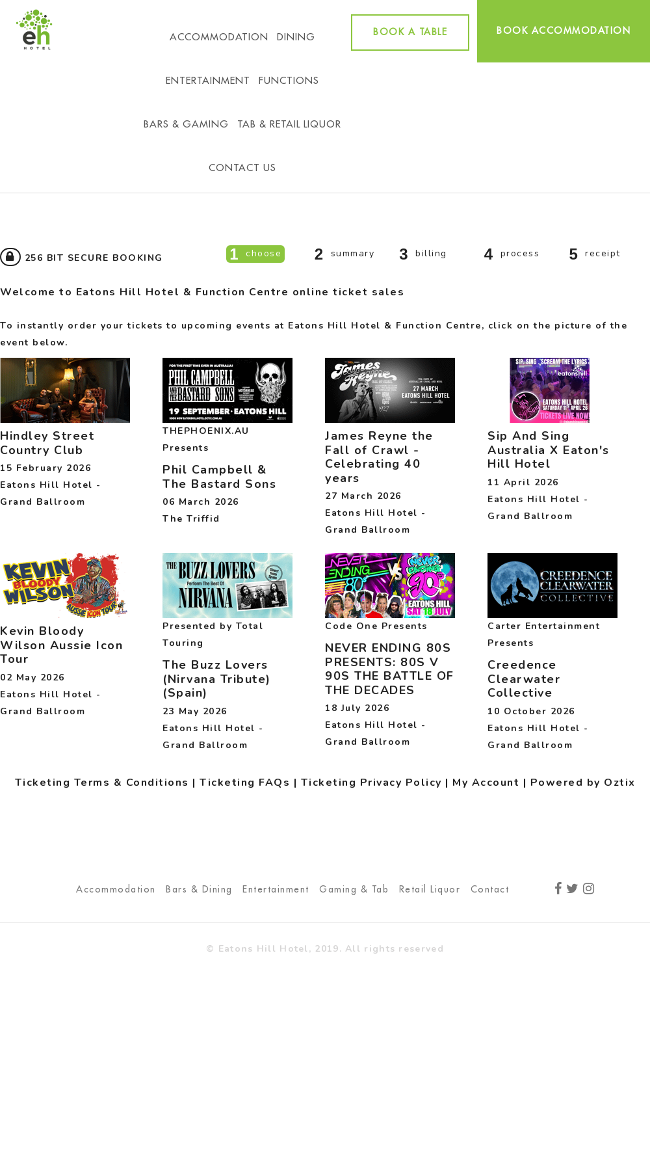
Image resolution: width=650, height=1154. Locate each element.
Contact (490, 889)
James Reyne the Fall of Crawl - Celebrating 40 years (379, 457)
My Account (485, 782)
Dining (296, 37)
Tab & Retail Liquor (289, 124)
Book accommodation (563, 30)
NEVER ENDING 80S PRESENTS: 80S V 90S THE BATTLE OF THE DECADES (389, 669)
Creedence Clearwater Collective (524, 679)
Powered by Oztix (583, 782)
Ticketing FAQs (245, 782)
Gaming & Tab (354, 889)
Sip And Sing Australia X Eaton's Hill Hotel (549, 450)
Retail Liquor (430, 889)
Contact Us (242, 167)
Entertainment (208, 80)
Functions (289, 80)
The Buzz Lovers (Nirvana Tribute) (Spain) (216, 679)
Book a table (410, 32)
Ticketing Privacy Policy (371, 782)
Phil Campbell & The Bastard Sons (219, 477)
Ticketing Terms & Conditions (102, 782)
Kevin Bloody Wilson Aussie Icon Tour (61, 645)
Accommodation (219, 37)
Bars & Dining (199, 889)
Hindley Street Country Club (47, 443)
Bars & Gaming (186, 124)
